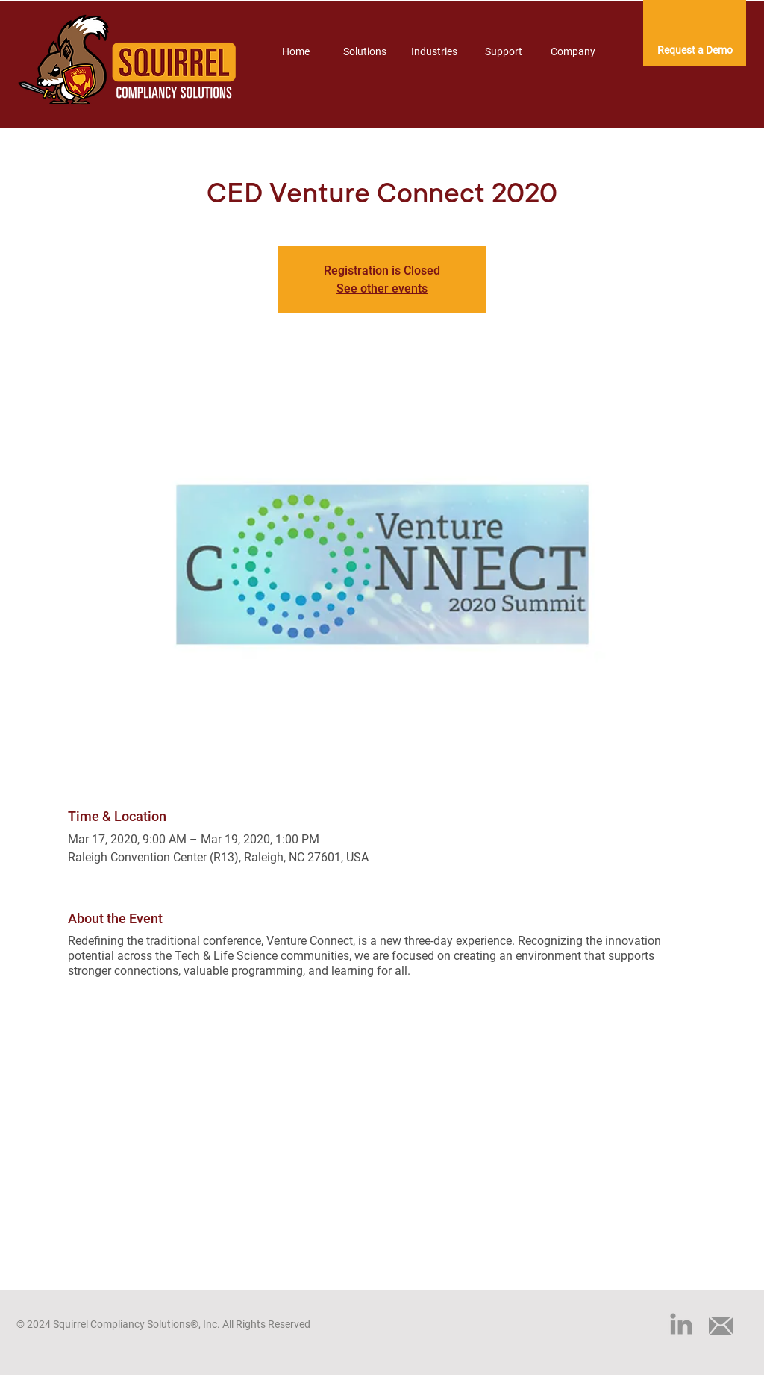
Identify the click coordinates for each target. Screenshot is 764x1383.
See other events (382, 288)
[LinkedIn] (681, 1324)
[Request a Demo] (694, 51)
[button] (364, 51)
